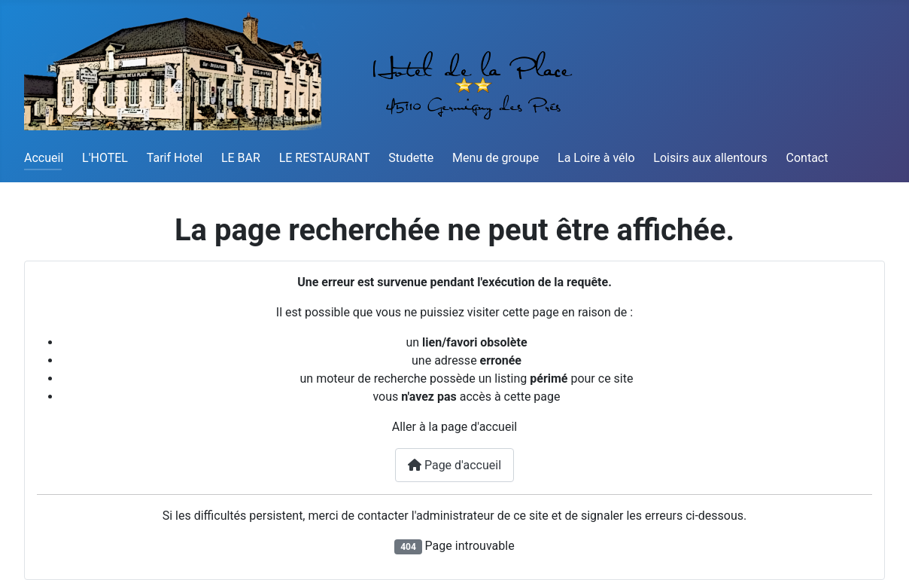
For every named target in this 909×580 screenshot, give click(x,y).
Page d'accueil (454, 465)
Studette (410, 158)
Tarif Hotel (174, 158)
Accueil (43, 158)
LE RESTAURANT (324, 158)
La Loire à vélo (596, 158)
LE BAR (240, 158)
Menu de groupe (495, 158)
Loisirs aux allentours (710, 158)
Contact (807, 158)
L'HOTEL (105, 158)
